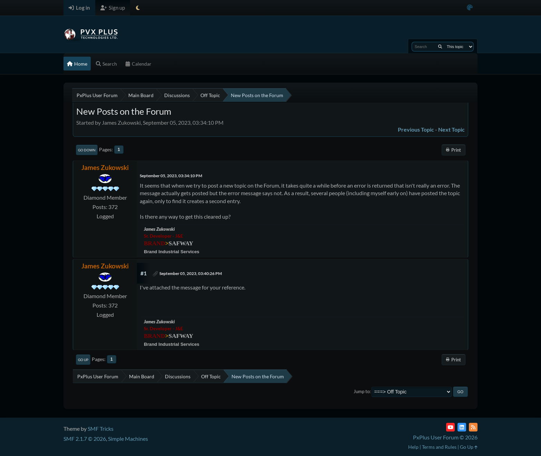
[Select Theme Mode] (138, 8)
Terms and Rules (439, 447)
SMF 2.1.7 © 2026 (84, 438)
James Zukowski (105, 167)
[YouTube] (450, 427)
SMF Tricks (101, 428)
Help (413, 447)
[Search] (440, 46)
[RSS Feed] (473, 427)
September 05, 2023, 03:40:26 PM (190, 273)
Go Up (83, 360)
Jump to (362, 391)
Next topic (451, 129)
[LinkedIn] (462, 427)
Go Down (87, 150)
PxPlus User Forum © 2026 (445, 437)
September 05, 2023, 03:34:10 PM (171, 175)
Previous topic (416, 129)
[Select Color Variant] (470, 8)
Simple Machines (128, 438)
